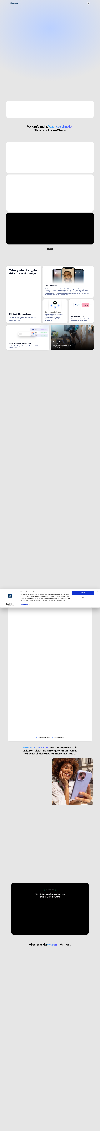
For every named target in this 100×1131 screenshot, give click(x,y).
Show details (24, 1128)
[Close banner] (97, 1114)
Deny (83, 1120)
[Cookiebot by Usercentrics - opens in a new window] (10, 1128)
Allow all (83, 1116)
